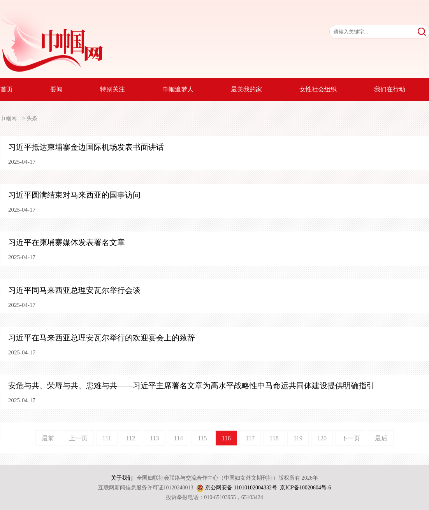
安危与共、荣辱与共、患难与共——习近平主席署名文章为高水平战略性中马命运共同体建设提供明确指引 (191, 385)
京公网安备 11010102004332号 (241, 488)
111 (106, 438)
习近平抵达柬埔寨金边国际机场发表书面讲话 (86, 147)
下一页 (350, 438)
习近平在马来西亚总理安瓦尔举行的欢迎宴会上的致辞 (101, 337)
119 (298, 438)
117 (250, 438)
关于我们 (122, 478)
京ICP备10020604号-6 (305, 488)
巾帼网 (8, 118)
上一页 (78, 438)
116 (226, 438)
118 (273, 438)
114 (178, 438)
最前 (48, 438)
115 (202, 438)
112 (130, 438)
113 (154, 438)
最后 (381, 438)
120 (322, 438)
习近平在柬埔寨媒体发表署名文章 (66, 242)
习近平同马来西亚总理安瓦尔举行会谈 (74, 290)
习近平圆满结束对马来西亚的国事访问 (74, 195)
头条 (31, 118)
